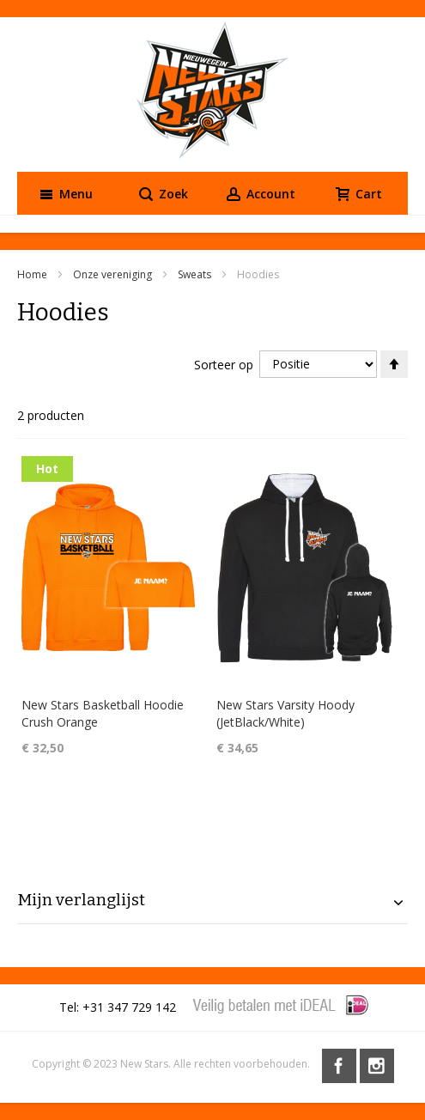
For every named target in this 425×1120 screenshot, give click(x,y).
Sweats (196, 274)
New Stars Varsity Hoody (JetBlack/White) (285, 713)
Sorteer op (223, 364)
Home (33, 274)
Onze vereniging (114, 274)
